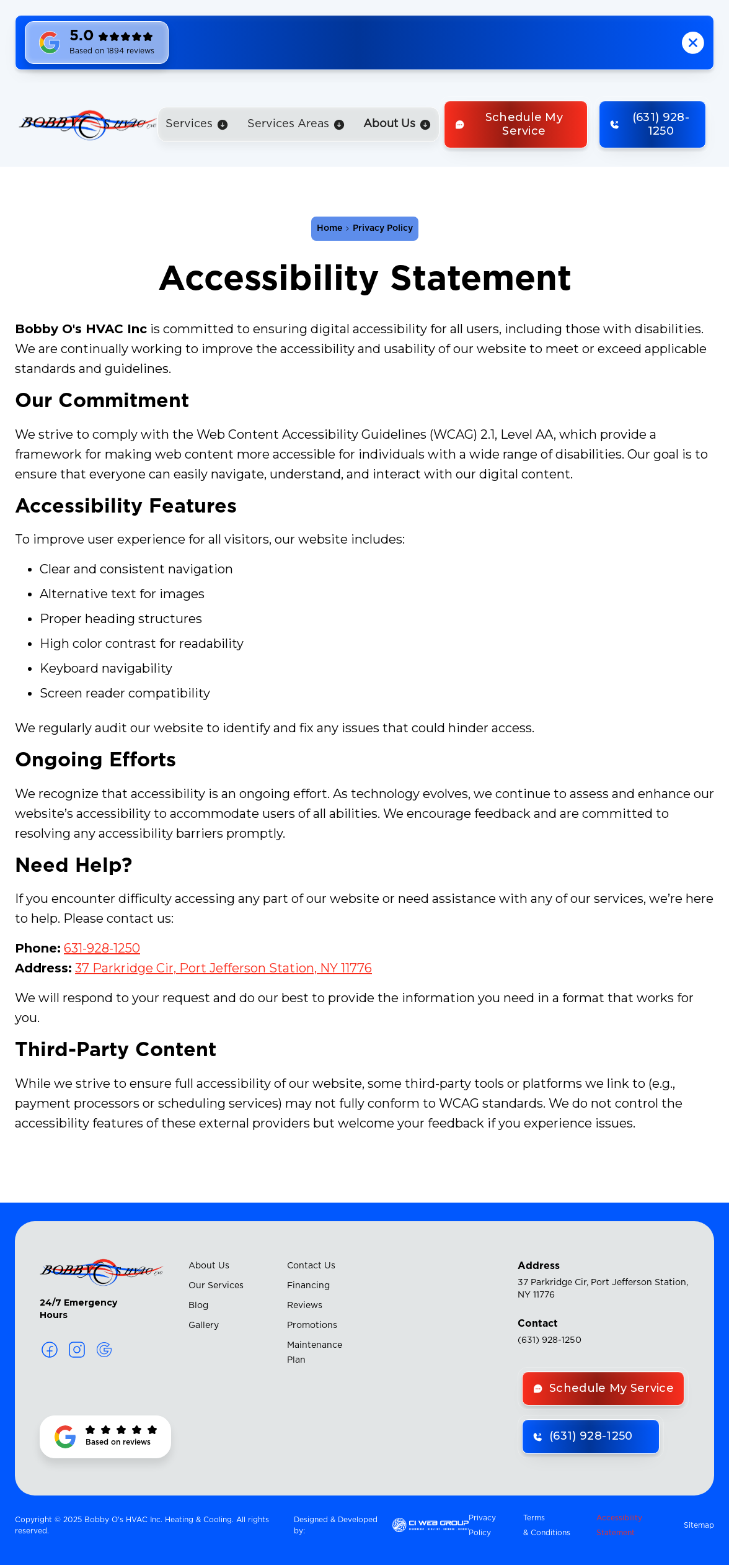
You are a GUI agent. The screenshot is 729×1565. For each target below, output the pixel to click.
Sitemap (699, 1525)
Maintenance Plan (314, 1353)
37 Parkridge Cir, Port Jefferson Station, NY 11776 (223, 968)
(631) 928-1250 (549, 1340)
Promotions (312, 1325)
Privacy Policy (482, 1525)
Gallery (203, 1325)
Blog (198, 1305)
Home (329, 228)
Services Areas (288, 124)
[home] (88, 124)
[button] (197, 124)
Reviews (304, 1305)
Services (189, 124)
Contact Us (311, 1266)
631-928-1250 (102, 948)
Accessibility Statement (619, 1525)
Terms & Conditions (546, 1525)
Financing (308, 1285)
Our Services (216, 1285)
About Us (208, 1266)
